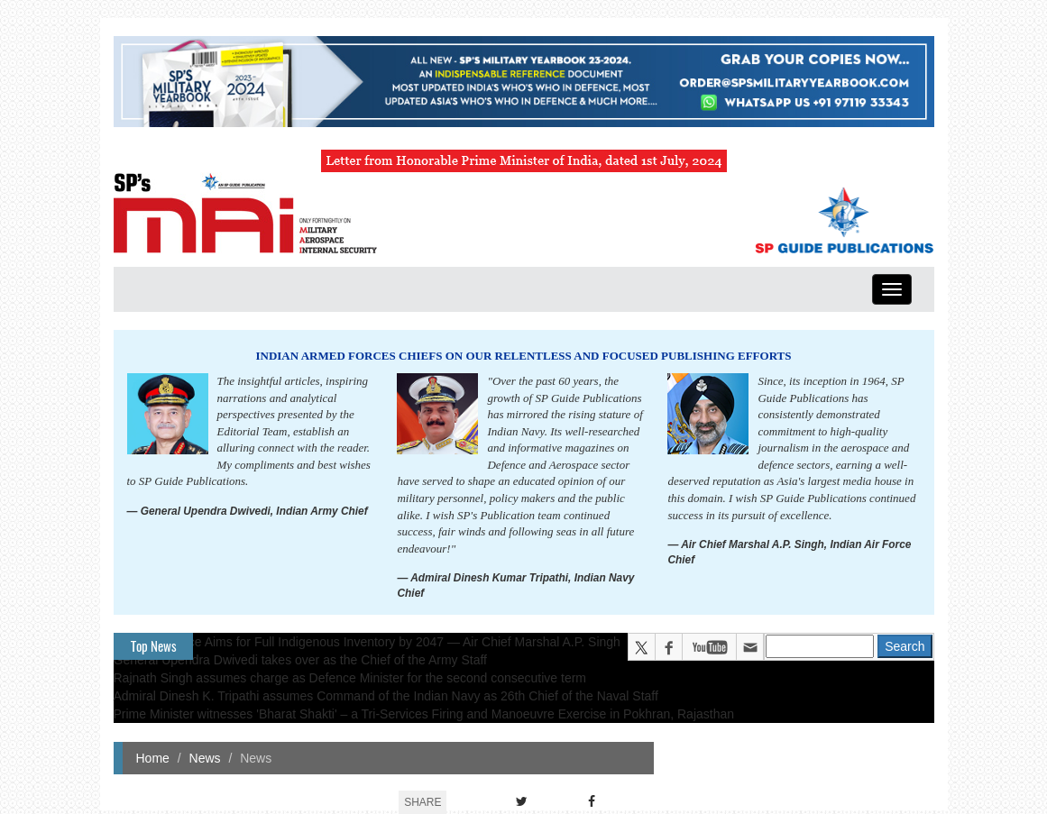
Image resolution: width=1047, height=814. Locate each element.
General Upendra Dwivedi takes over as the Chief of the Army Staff (301, 660)
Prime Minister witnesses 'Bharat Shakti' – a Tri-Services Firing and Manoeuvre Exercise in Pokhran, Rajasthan (424, 714)
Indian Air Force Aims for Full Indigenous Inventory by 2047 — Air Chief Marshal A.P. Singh (367, 642)
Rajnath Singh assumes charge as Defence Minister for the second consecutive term (350, 678)
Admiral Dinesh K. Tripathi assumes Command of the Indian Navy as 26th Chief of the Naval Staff (386, 696)
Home (153, 758)
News (205, 758)
